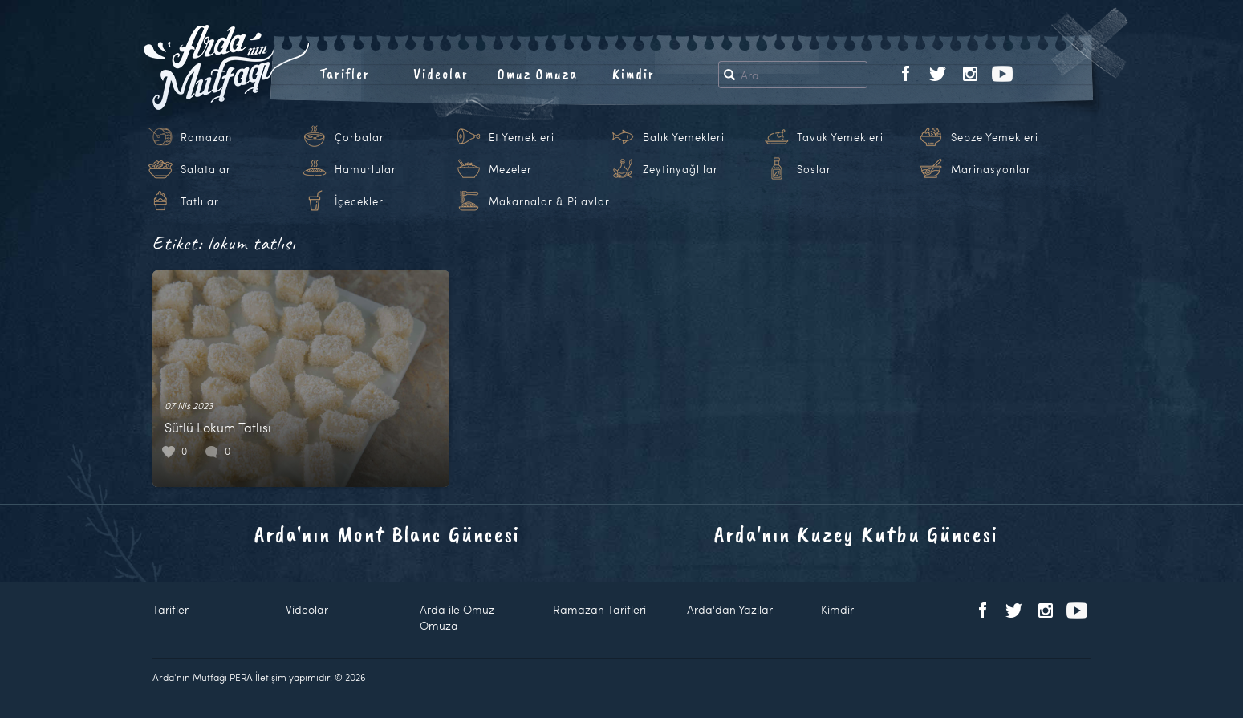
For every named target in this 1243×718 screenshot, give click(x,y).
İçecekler (359, 201)
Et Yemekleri (521, 137)
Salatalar (206, 169)
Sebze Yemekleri (994, 137)
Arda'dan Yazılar (730, 609)
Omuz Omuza (538, 74)
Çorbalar (359, 137)
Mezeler (510, 169)
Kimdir (633, 74)
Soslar (814, 169)
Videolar (441, 74)
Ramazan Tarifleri (599, 609)
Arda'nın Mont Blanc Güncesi (387, 534)
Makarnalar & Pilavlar (549, 201)
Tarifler (344, 74)
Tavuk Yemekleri (840, 137)
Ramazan (206, 137)
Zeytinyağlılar (680, 169)
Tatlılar (200, 201)
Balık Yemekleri (684, 137)
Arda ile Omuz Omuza (457, 617)
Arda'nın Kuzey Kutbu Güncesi (856, 534)
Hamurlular (365, 169)
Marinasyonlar (991, 169)
